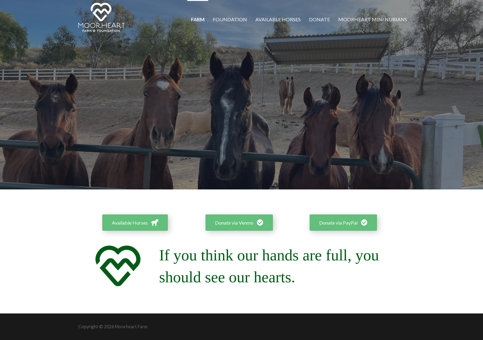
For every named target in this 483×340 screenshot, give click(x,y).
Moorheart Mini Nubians (372, 19)
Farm (198, 19)
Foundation (230, 19)
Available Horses (278, 19)
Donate (319, 19)
